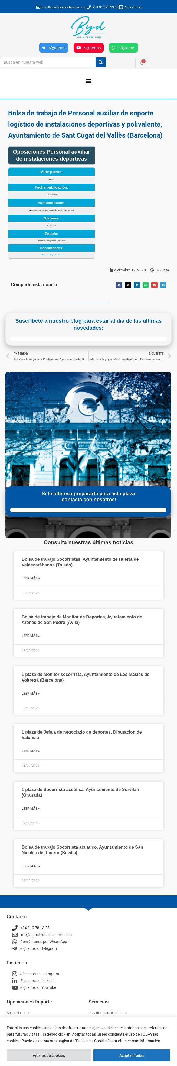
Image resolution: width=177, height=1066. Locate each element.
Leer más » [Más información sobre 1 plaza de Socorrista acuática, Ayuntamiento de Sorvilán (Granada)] (31, 809)
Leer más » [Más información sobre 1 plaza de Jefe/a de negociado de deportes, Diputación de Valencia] (31, 751)
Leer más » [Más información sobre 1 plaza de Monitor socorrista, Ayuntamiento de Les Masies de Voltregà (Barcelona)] (31, 693)
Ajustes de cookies (49, 1055)
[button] (88, 80)
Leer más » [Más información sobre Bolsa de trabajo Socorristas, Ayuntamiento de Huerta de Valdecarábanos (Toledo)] (31, 578)
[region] (88, 1041)
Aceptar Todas (131, 1055)
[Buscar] (101, 62)
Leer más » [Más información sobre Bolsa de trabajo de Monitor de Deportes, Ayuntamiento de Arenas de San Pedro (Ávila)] (31, 636)
